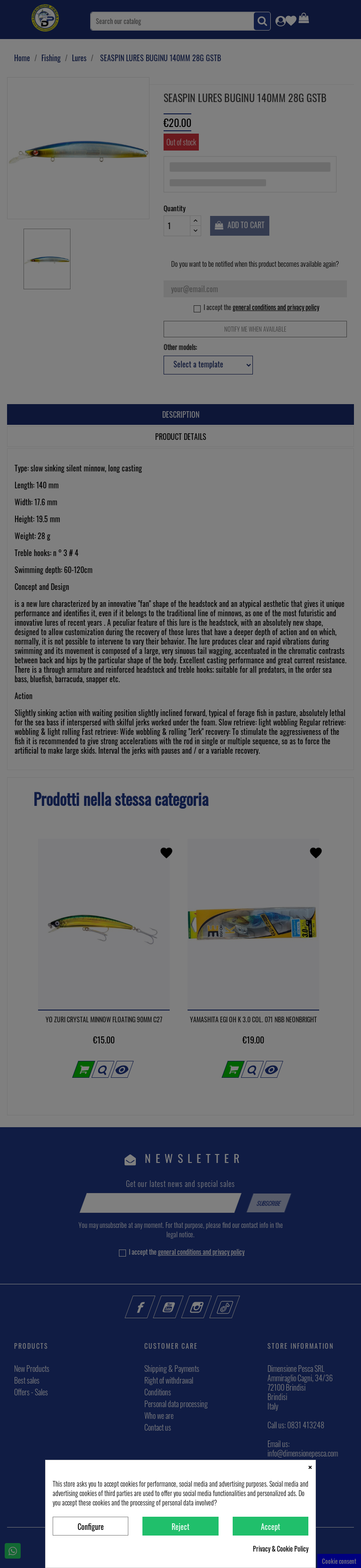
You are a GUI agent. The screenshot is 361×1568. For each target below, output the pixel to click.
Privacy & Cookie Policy (280, 1548)
